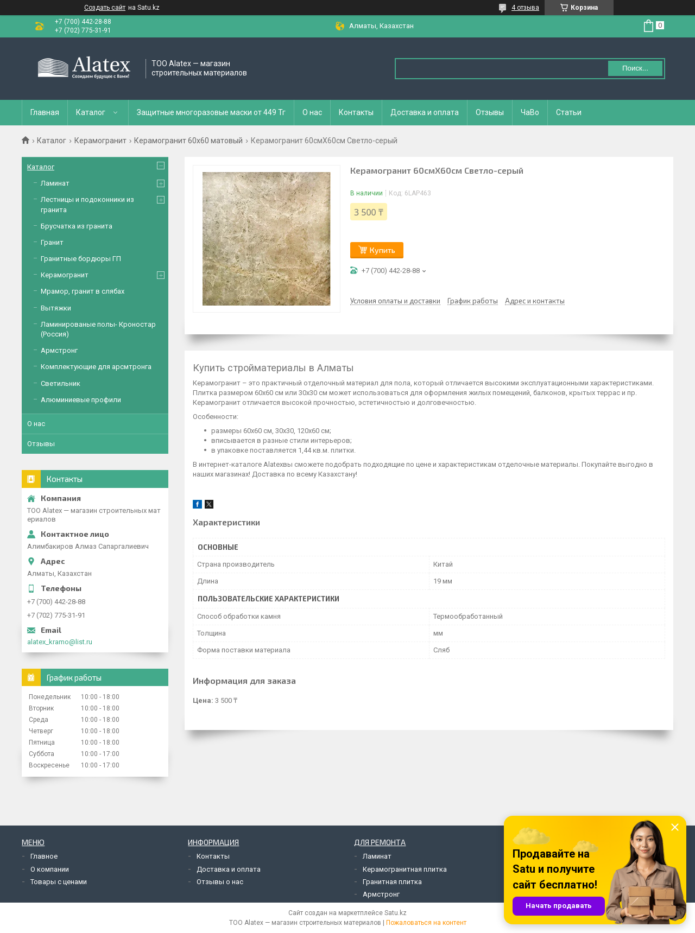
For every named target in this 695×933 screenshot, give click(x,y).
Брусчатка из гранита (76, 226)
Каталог (90, 112)
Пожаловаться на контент (426, 922)
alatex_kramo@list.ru (59, 642)
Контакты (356, 112)
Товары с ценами (58, 882)
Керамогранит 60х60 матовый (188, 140)
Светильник (60, 383)
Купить (382, 250)
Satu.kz (395, 913)
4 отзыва (525, 7)
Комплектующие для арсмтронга (96, 367)
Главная (44, 112)
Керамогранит (100, 140)
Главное (44, 856)
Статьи (569, 112)
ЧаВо (530, 112)
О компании (49, 869)
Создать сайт (104, 7)
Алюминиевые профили (81, 400)
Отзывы (490, 112)
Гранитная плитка (392, 882)
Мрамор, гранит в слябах (82, 291)
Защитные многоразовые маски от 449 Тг (211, 112)
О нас (312, 112)
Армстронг (59, 350)
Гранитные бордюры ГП (81, 259)
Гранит (52, 242)
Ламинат (55, 183)
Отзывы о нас (220, 882)
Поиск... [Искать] (635, 68)
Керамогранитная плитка (405, 869)
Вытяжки (56, 308)
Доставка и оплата (424, 112)
